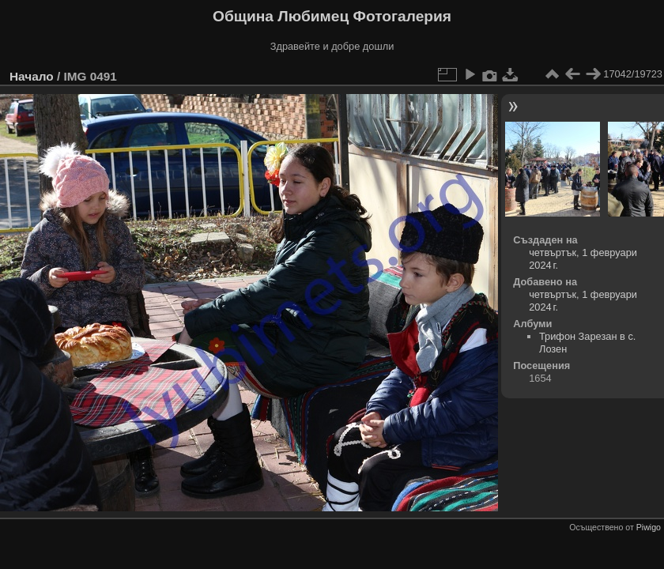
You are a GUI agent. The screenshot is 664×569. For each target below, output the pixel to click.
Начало (31, 76)
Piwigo (648, 527)
